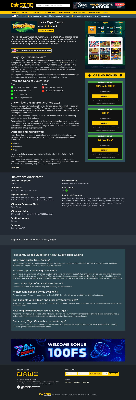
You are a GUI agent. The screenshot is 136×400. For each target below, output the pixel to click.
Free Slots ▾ (37, 12)
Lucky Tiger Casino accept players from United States (31, 50)
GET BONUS (105, 96)
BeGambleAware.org (114, 100)
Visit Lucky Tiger (46, 31)
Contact (77, 382)
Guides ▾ (106, 12)
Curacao (64, 63)
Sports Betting (79, 12)
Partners (68, 382)
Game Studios (64, 12)
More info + (16, 168)
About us (85, 382)
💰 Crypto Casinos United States (81, 16)
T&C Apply (96, 100)
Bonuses (15, 12)
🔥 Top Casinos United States (37, 16)
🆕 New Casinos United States (59, 16)
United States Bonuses (102, 16)
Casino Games (51, 12)
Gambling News (94, 12)
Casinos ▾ (25, 12)
